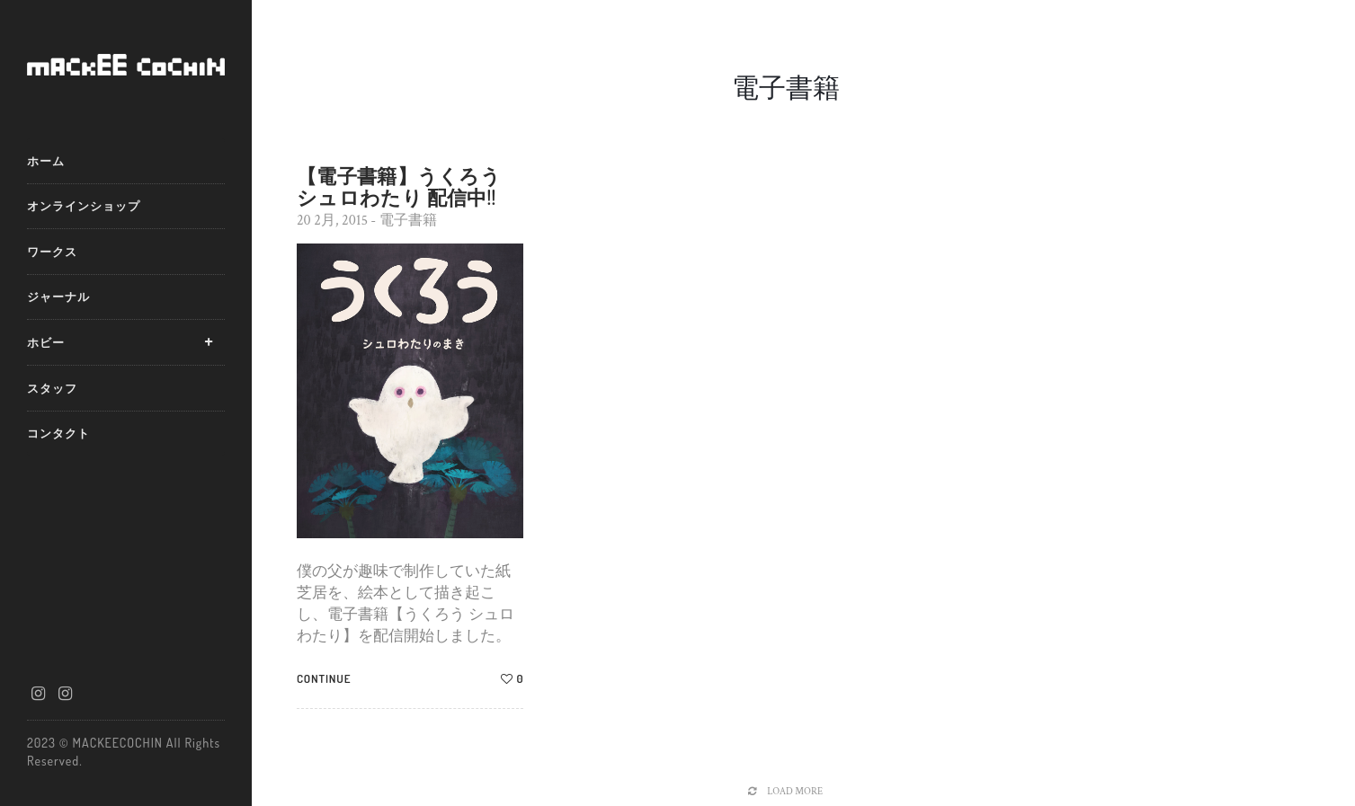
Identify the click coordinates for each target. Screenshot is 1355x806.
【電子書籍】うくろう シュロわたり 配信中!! (399, 186)
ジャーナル (58, 296)
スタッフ (52, 388)
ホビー (46, 342)
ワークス (52, 251)
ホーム (46, 161)
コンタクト (58, 433)
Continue (324, 678)
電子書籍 (408, 220)
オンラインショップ (83, 206)
